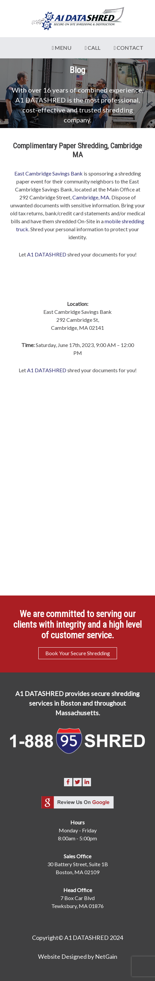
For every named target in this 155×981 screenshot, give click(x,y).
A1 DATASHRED (46, 254)
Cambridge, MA (90, 197)
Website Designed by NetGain (77, 956)
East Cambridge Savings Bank (48, 173)
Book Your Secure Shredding (77, 653)
